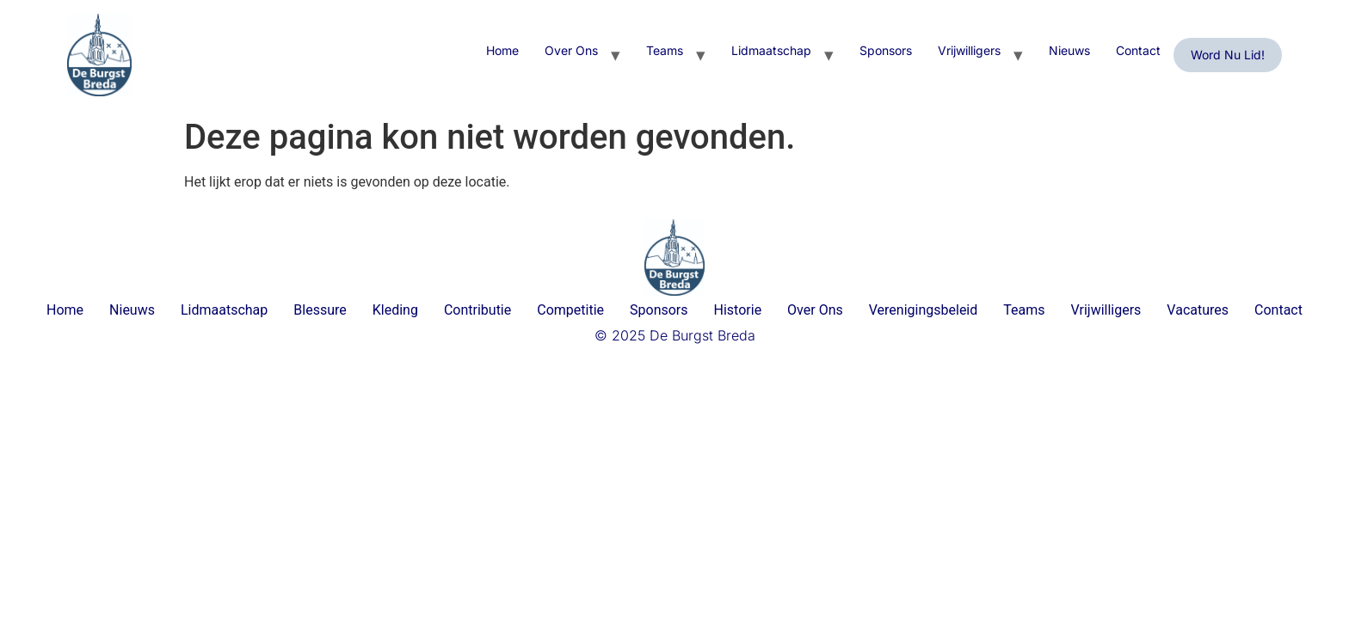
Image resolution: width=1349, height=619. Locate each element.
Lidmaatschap (771, 50)
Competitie (570, 310)
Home (502, 50)
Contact (1138, 50)
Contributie (477, 310)
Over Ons (571, 50)
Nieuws (1069, 50)
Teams (664, 50)
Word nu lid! (1228, 54)
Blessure (319, 310)
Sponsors (885, 50)
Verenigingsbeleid (923, 310)
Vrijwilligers (969, 50)
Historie (738, 310)
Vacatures (1198, 310)
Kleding (395, 310)
